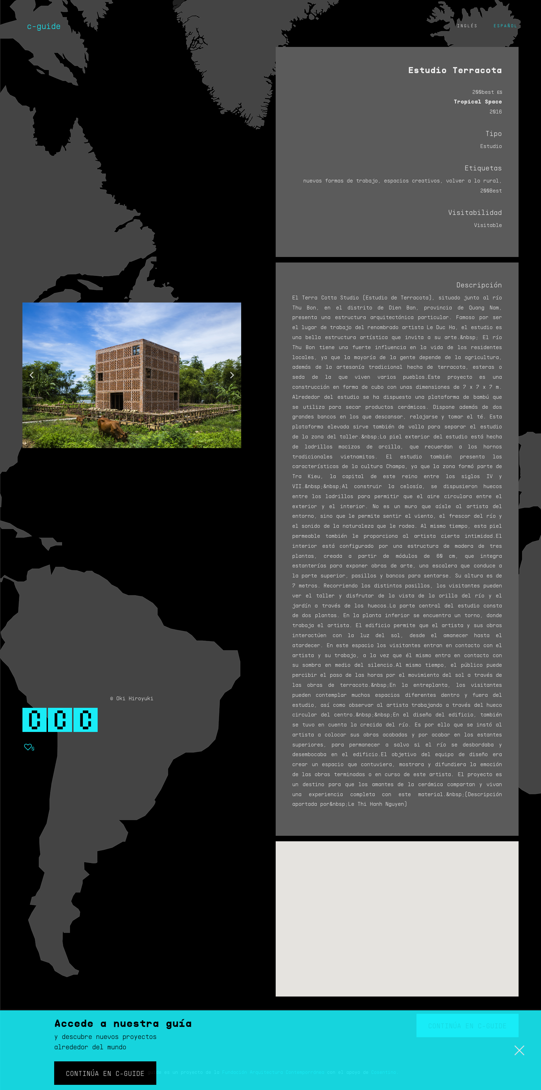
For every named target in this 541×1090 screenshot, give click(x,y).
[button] (31, 375)
